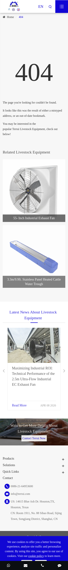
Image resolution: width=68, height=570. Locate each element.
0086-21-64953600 (22, 486)
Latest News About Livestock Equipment (33, 317)
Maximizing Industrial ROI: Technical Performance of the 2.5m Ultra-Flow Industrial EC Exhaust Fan (33, 374)
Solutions (9, 465)
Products (8, 458)
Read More (19, 403)
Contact (8, 478)
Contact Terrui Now (34, 436)
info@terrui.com (20, 493)
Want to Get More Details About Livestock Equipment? (33, 430)
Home (10, 17)
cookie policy (36, 555)
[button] (4, 371)
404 (21, 17)
